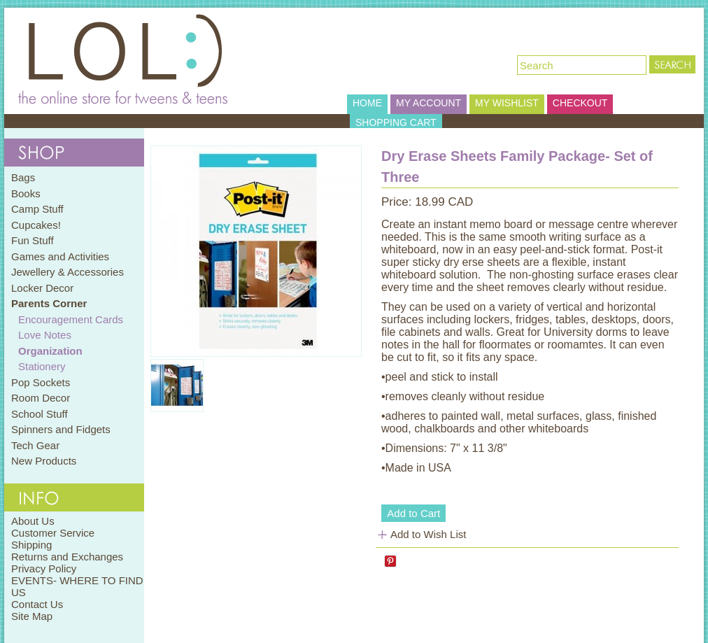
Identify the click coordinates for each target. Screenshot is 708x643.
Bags (23, 177)
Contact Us (37, 604)
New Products (43, 461)
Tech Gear (35, 445)
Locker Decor (42, 288)
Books (26, 193)
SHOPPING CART (396, 122)
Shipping (31, 545)
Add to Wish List (428, 534)
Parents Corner (49, 303)
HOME (367, 102)
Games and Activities (60, 256)
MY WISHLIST (507, 102)
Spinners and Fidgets (61, 429)
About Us (33, 521)
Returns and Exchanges (67, 557)
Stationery (42, 366)
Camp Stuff (37, 209)
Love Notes (44, 335)
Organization (50, 351)
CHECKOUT (580, 102)
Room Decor (40, 398)
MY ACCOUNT (428, 102)
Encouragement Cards (70, 319)
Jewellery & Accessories (67, 272)
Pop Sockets (40, 382)
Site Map (31, 616)
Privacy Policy (43, 568)
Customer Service (52, 533)
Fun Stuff (32, 240)
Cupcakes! (36, 225)
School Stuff (39, 414)
